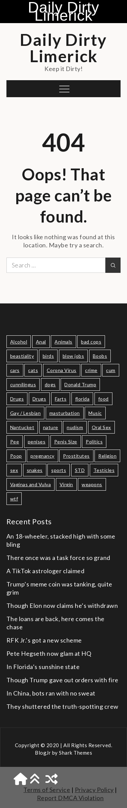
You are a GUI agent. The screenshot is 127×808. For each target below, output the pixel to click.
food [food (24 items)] (103, 399)
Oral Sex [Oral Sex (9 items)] (101, 427)
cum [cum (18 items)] (110, 370)
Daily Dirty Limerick (63, 11)
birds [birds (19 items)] (48, 356)
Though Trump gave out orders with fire (62, 680)
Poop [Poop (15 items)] (16, 456)
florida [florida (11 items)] (82, 399)
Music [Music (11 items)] (95, 413)
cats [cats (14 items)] (33, 370)
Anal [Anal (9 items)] (41, 342)
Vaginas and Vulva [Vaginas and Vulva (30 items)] (30, 484)
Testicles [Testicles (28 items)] (104, 470)
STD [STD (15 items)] (80, 470)
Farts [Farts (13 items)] (61, 399)
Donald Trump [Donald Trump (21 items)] (80, 384)
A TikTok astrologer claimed (45, 571)
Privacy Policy (94, 789)
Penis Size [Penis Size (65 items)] (65, 441)
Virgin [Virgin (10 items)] (66, 484)
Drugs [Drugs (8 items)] (39, 399)
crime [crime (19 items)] (91, 370)
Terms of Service (46, 789)
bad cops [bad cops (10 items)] (91, 342)
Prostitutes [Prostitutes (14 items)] (76, 456)
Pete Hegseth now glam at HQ (48, 653)
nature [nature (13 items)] (50, 427)
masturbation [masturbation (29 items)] (64, 413)
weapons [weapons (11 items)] (92, 484)
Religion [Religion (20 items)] (107, 456)
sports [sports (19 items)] (58, 470)
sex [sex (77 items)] (14, 470)
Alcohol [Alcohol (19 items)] (18, 342)
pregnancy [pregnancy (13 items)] (42, 456)
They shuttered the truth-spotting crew (62, 706)
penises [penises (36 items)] (37, 441)
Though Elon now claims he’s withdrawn (62, 605)
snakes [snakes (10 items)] (35, 470)
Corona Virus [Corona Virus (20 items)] (62, 370)
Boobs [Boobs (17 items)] (100, 356)
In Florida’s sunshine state (43, 666)
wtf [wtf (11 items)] (14, 499)
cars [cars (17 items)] (15, 370)
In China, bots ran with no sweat (51, 693)
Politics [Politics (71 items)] (94, 441)
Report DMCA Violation (70, 798)
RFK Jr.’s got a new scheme (44, 640)
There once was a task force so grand (58, 557)
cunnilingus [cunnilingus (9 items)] (23, 384)
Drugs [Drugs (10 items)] (17, 399)
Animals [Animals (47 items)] (63, 342)
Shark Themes (75, 753)
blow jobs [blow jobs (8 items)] (73, 356)
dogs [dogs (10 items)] (50, 384)
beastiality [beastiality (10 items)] (22, 356)
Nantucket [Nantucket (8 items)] (22, 427)
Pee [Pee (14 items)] (14, 441)
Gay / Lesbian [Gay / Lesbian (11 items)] (25, 413)
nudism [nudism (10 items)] (75, 427)
